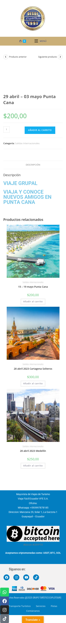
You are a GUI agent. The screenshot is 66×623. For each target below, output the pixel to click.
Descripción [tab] (33, 164)
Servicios (40, 606)
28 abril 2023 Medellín (33, 450)
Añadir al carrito (40, 130)
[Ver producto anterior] (5, 56)
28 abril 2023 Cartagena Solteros (33, 368)
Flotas (54, 606)
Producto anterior (18, 56)
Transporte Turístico (20, 606)
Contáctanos (33, 610)
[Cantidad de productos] (6, 129)
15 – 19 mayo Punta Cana (33, 286)
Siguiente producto (47, 56)
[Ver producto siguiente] (60, 56)
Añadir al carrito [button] (33, 301)
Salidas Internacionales (27, 143)
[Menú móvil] (41, 41)
